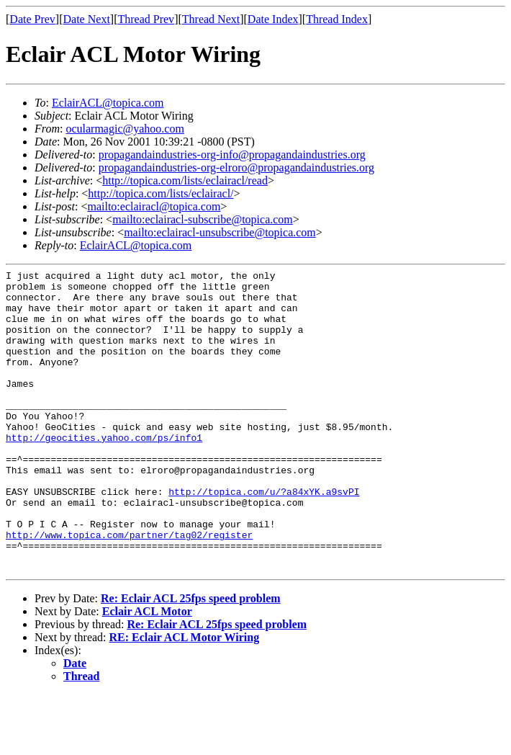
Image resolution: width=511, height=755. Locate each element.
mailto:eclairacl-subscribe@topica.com (202, 219)
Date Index (273, 19)
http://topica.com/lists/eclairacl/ (160, 193)
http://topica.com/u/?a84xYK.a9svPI (263, 536)
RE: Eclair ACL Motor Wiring (184, 698)
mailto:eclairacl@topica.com (153, 206)
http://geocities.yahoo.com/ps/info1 (104, 471)
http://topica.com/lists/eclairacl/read (185, 180)
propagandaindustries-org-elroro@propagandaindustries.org (236, 167)
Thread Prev (145, 19)
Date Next (86, 19)
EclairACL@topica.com (108, 103)
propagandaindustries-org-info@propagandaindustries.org (232, 154)
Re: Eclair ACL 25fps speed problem (191, 659)
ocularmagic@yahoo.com (124, 128)
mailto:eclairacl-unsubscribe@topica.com (220, 232)
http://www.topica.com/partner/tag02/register (129, 588)
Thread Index (337, 19)
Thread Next (211, 19)
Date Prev (32, 19)
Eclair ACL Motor (147, 672)
